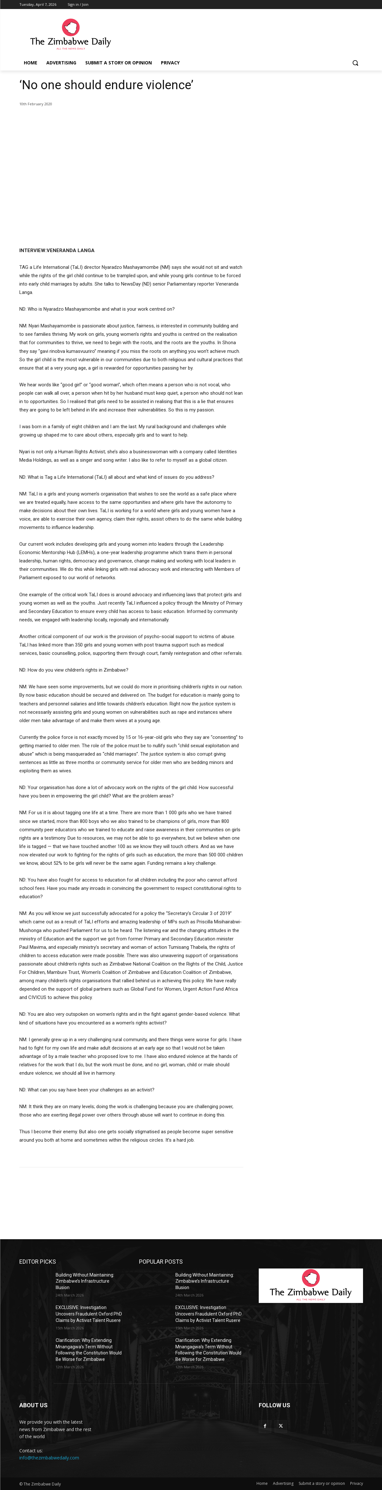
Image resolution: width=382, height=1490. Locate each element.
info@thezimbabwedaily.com (49, 1458)
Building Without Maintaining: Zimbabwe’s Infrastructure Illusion (85, 1281)
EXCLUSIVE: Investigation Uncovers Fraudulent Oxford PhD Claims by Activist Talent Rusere (89, 1314)
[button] (355, 63)
